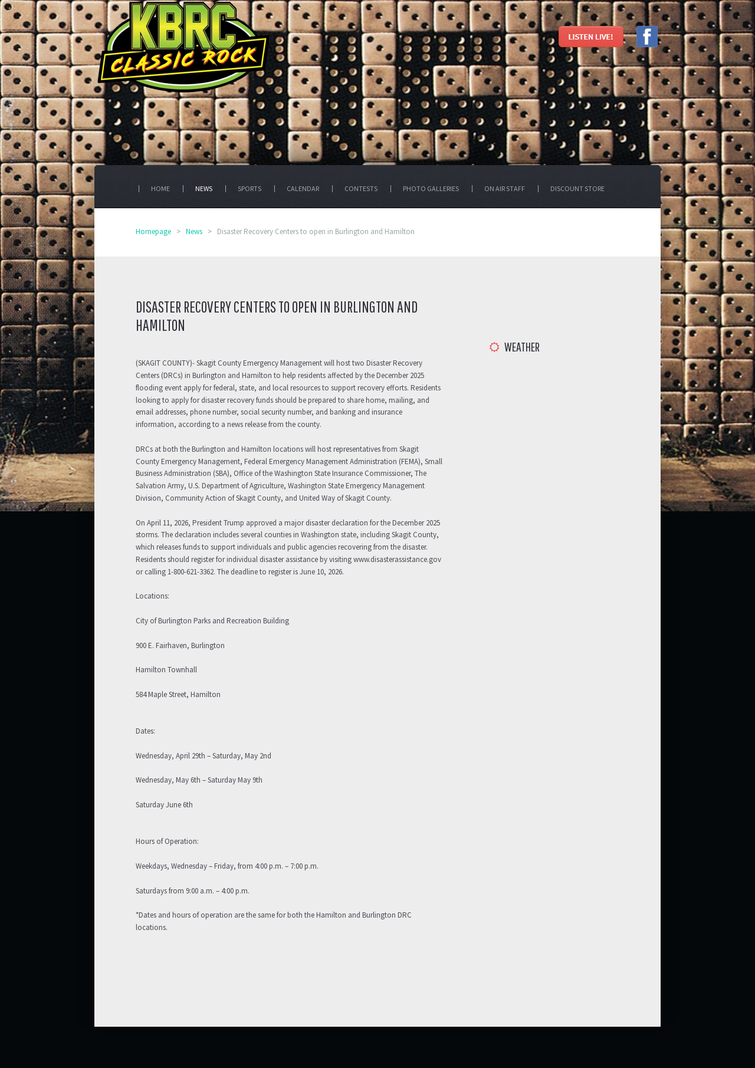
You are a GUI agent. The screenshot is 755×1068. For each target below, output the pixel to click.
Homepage (153, 231)
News (194, 231)
